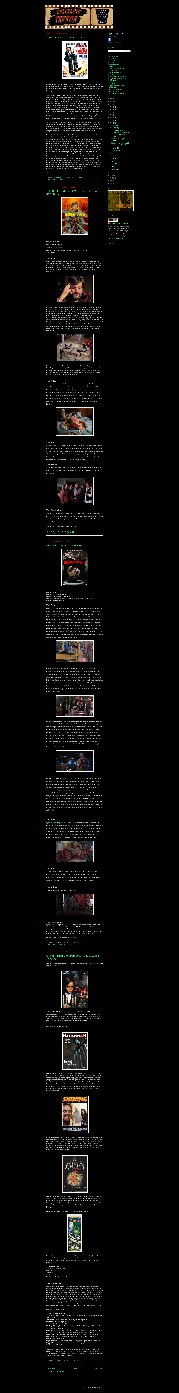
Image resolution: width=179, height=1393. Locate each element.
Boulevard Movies (113, 61)
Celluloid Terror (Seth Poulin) (119, 223)
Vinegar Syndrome (113, 91)
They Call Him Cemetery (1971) (64, 37)
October (114, 148)
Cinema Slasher (112, 63)
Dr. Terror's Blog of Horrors (116, 68)
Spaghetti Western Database (116, 86)
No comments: (80, 177)
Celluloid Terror (112, 36)
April (113, 164)
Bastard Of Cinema (113, 59)
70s (53, 179)
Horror (60, 944)
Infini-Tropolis (112, 80)
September (115, 150)
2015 (111, 115)
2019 (111, 104)
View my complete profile (115, 238)
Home (75, 1368)
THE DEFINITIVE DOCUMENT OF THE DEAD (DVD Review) (120, 134)
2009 (111, 180)
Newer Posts (51, 1368)
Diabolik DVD (112, 66)
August (114, 153)
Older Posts (98, 1368)
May (113, 161)
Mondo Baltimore (113, 84)
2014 (111, 117)
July (113, 156)
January (114, 172)
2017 (111, 109)
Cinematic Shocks (113, 65)
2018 (111, 107)
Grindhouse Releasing (114, 72)
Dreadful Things (112, 70)
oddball (65, 944)
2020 (111, 101)
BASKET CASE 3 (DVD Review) (64, 545)
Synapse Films (71, 534)
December (115, 125)
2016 (111, 112)
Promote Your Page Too (114, 42)
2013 (111, 120)
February (114, 169)
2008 (111, 183)
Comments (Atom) (60, 1371)
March (114, 166)
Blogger (97, 1387)
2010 (111, 178)
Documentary (62, 534)
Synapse (49, 384)
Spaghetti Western (59, 179)
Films (54, 384)
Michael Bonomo (113, 82)
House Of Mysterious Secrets (117, 76)
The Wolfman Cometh (114, 89)
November (115, 128)
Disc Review (55, 534)
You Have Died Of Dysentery (116, 93)
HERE (87, 527)
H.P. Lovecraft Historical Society (117, 78)
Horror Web (111, 74)
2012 (111, 123)
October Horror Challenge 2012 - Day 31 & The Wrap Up (120, 143)
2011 (111, 175)
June (113, 158)
